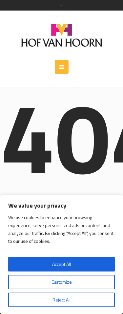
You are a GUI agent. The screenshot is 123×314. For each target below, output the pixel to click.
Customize (61, 281)
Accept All (61, 264)
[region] (61, 254)
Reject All (61, 299)
